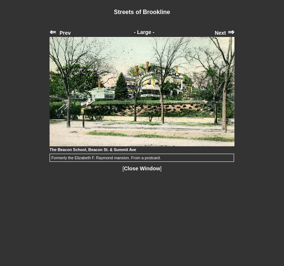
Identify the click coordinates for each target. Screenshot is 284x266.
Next (224, 33)
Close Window (142, 168)
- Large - (144, 32)
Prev (60, 33)
